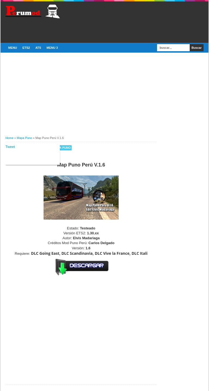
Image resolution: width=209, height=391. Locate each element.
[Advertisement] (69, 30)
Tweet (10, 147)
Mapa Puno (62, 147)
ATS (38, 47)
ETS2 (26, 47)
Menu (12, 47)
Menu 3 (52, 47)
